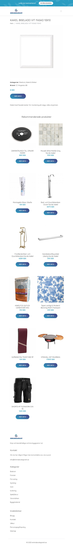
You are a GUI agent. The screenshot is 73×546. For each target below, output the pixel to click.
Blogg (12, 516)
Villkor (12, 523)
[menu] (61, 11)
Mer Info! (18, 96)
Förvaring (13, 479)
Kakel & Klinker (31, 82)
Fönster (13, 475)
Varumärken (14, 498)
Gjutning (13, 483)
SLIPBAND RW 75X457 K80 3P (22, 357)
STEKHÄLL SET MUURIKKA (50, 357)
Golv (11, 487)
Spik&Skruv (14, 494)
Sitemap (13, 531)
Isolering (13, 491)
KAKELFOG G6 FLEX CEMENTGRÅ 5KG (22, 307)
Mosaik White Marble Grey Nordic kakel (50, 152)
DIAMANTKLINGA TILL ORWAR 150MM (22, 152)
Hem (11, 23)
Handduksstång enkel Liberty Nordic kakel (50, 255)
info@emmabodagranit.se (19, 460)
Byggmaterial (15, 502)
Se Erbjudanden (46, 3)
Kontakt (13, 519)
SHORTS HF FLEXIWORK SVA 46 (22, 408)
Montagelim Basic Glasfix (22, 202)
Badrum (22, 82)
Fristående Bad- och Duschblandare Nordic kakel (22, 255)
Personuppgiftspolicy (18, 527)
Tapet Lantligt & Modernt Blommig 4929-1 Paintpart (50, 307)
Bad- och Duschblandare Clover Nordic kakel (50, 203)
